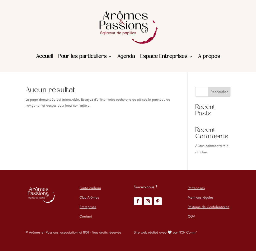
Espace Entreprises (164, 56)
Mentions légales (201, 197)
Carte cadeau (90, 188)
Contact (86, 216)
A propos (209, 56)
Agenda (126, 56)
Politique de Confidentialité (209, 207)
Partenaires (196, 188)
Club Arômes (89, 197)
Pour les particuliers (82, 56)
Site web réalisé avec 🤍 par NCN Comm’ (165, 232)
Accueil (44, 56)
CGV (191, 216)
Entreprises (88, 207)
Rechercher (219, 92)
